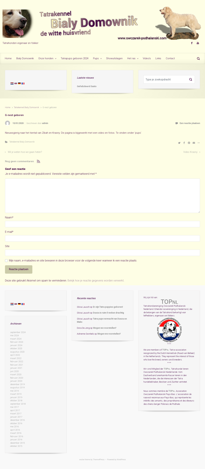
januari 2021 (16, 368)
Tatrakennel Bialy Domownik (26, 107)
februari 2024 (16, 342)
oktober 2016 (16, 423)
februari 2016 (16, 436)
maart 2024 (15, 339)
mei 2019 (14, 391)
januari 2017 (16, 417)
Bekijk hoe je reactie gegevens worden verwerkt (96, 280)
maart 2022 (15, 358)
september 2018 (18, 404)
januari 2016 (16, 439)
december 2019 (17, 384)
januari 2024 (16, 345)
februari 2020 (16, 378)
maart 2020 (15, 374)
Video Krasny (190, 152)
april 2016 (15, 430)
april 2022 (15, 355)
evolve (81, 459)
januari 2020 (16, 381)
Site (7, 246)
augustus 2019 (17, 387)
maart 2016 (15, 433)
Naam (9, 217)
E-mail (9, 231)
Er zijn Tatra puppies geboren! (108, 307)
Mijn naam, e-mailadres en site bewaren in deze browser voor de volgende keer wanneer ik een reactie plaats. (73, 260)
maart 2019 (15, 394)
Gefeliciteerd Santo (86, 86)
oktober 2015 (16, 446)
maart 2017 (15, 413)
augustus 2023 (17, 352)
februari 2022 (16, 361)
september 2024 (18, 332)
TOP (165, 350)
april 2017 (15, 410)
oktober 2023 (16, 348)
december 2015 (17, 443)
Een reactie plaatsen (190, 123)
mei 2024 (14, 335)
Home (7, 107)
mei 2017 (14, 407)
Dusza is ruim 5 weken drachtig (108, 312)
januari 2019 (16, 397)
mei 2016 (14, 426)
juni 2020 (14, 371)
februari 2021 (16, 365)
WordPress (121, 459)
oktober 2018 (16, 400)
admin (45, 123)
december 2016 (17, 420)
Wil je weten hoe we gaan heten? (25, 152)
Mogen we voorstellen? (104, 328)
